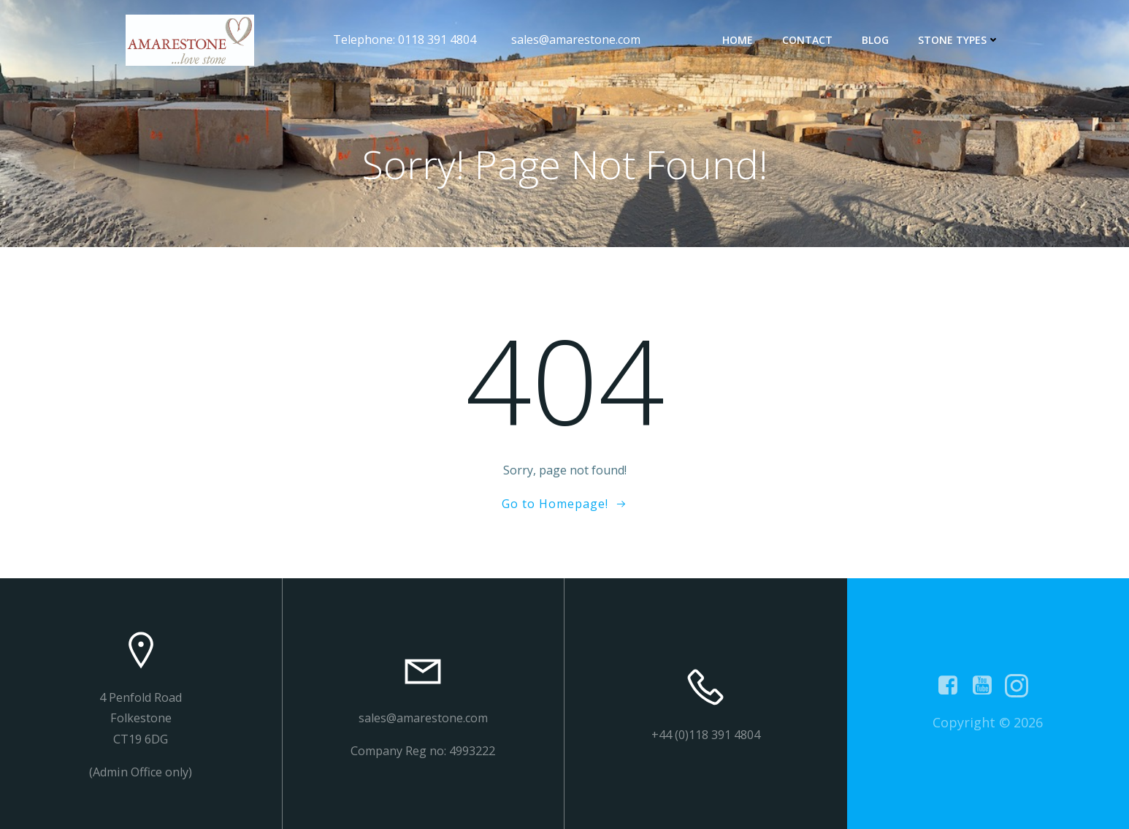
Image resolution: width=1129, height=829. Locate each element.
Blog (875, 40)
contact (807, 40)
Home (737, 40)
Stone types (959, 40)
